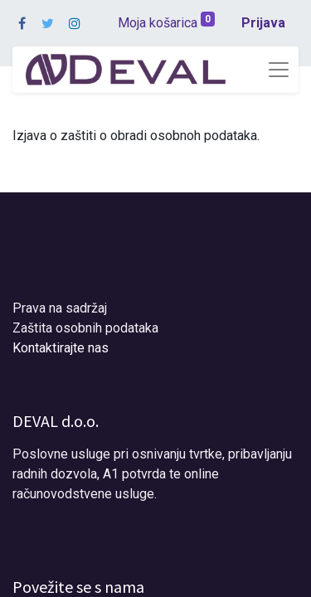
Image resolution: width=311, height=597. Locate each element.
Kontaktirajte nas (60, 348)
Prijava (263, 23)
